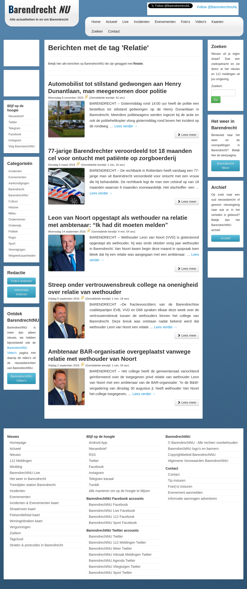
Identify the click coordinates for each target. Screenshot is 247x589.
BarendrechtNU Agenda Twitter (112, 560)
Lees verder (125, 126)
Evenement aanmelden (185, 492)
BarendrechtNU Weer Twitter (110, 548)
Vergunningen (20, 527)
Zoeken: (217, 86)
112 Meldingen (21, 461)
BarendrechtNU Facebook (108, 505)
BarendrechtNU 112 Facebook (111, 517)
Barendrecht (16, 189)
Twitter (12, 122)
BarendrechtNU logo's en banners (193, 449)
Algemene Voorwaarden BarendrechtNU (198, 461)
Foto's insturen (21, 281)
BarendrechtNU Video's (21, 378)
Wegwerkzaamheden (22, 255)
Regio (12, 237)
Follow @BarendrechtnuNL (217, 7)
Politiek (13, 231)
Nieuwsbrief (16, 116)
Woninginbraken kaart (26, 521)
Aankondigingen (18, 183)
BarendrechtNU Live (25, 473)
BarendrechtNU (18, 195)
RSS (92, 455)
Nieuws (15, 455)
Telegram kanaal (101, 479)
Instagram (14, 140)
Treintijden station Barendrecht (32, 485)
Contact (114, 31)
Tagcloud (16, 539)
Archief (225, 238)
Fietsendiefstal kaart (25, 515)
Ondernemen (16, 219)
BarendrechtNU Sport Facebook (113, 523)
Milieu (12, 213)
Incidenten (142, 22)
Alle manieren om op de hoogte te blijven (119, 491)
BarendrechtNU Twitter (106, 536)
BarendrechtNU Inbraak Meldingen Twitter (120, 554)
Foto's (185, 22)
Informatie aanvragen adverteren (192, 498)
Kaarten (217, 22)
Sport (11, 243)
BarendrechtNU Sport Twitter (110, 573)
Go (216, 99)
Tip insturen (176, 480)
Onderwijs (14, 225)
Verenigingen (16, 249)
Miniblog (16, 467)
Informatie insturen (21, 292)
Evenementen (165, 22)
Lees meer (186, 135)
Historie (13, 207)
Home (95, 22)
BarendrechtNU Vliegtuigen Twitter (115, 566)
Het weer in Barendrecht (28, 479)
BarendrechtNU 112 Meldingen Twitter (117, 542)
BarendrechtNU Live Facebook (112, 511)
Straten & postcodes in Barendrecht (36, 545)
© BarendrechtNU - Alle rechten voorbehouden (203, 443)
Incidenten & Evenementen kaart (34, 503)
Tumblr (94, 485)
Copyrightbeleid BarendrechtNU (192, 455)
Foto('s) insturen (180, 486)
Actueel (111, 22)
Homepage (18, 443)
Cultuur (13, 201)
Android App (98, 443)
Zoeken (97, 31)
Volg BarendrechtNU (21, 146)
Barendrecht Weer (225, 166)
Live (125, 22)
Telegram (14, 128)
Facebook (14, 134)
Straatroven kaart (22, 509)
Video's (200, 22)
